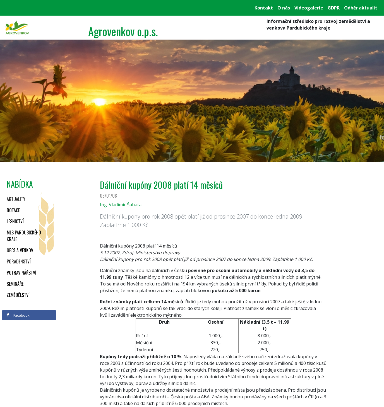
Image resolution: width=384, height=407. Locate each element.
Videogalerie (308, 8)
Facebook (18, 315)
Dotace (13, 210)
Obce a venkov (20, 250)
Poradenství (19, 261)
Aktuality (16, 199)
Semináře (15, 283)
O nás (283, 8)
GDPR (334, 8)
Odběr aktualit (360, 8)
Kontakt (264, 8)
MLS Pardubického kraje (24, 236)
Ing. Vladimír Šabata (120, 205)
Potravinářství (21, 272)
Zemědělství (18, 295)
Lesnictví (15, 221)
